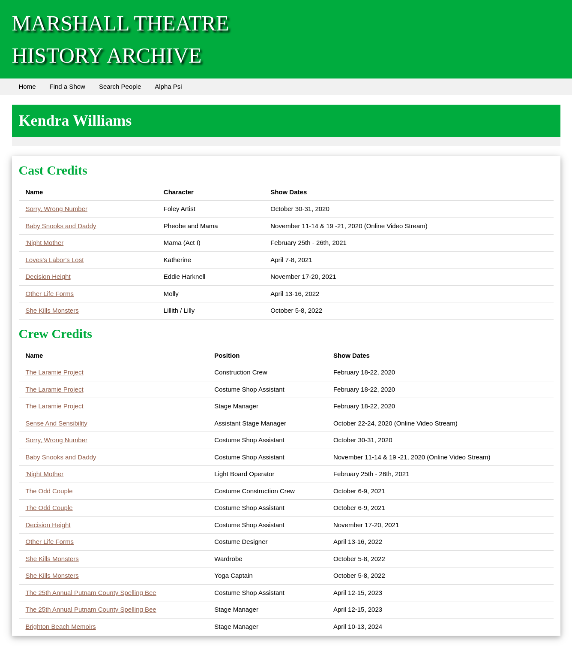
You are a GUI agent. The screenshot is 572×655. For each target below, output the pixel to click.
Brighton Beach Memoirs (61, 626)
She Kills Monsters (52, 310)
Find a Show (67, 86)
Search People (120, 86)
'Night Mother (45, 242)
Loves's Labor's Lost (55, 259)
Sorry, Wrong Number (57, 208)
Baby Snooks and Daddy (61, 225)
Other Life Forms (50, 293)
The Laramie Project (55, 372)
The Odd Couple (49, 491)
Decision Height (48, 276)
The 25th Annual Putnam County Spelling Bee (91, 592)
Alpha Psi (168, 86)
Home (27, 86)
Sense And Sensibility (56, 423)
